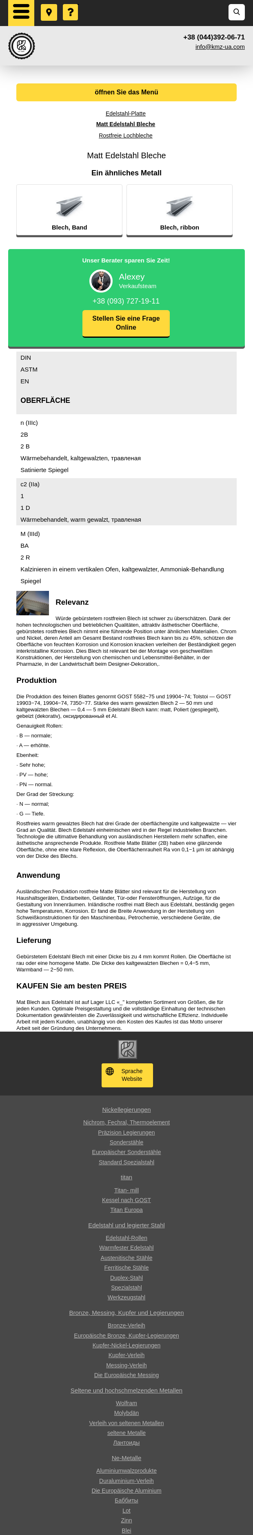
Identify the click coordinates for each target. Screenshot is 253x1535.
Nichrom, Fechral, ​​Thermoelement (126, 1122)
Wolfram (126, 1403)
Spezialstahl (126, 1287)
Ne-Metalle (127, 1457)
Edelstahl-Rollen (126, 1238)
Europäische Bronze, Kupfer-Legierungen (126, 1335)
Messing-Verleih (126, 1365)
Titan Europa (126, 1210)
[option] (85, 210)
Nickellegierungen (126, 1109)
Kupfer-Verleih (127, 1355)
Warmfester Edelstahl (126, 1247)
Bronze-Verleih (126, 1325)
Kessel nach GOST (126, 1200)
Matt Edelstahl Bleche (125, 124)
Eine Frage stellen (71, 4)
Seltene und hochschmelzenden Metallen (126, 1390)
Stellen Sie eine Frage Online (126, 323)
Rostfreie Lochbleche (126, 135)
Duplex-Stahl (126, 1278)
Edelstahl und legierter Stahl (126, 1225)
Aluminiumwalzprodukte (126, 1470)
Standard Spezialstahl (126, 1162)
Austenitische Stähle (127, 1258)
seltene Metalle (126, 1433)
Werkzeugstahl (126, 1297)
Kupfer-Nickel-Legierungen (127, 1345)
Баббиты (126, 1500)
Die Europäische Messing (126, 1375)
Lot (126, 1510)
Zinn (126, 1520)
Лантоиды (126, 1442)
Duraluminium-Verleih (126, 1481)
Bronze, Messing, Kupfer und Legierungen (126, 1312)
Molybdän (126, 1413)
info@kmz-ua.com (220, 46)
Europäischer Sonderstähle (126, 1152)
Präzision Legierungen (126, 1132)
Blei (126, 1530)
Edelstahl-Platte (126, 113)
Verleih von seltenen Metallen (126, 1423)
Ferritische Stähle (126, 1267)
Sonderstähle (127, 1142)
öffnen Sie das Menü (126, 92)
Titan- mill (126, 1190)
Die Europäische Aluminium (126, 1490)
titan (126, 1177)
